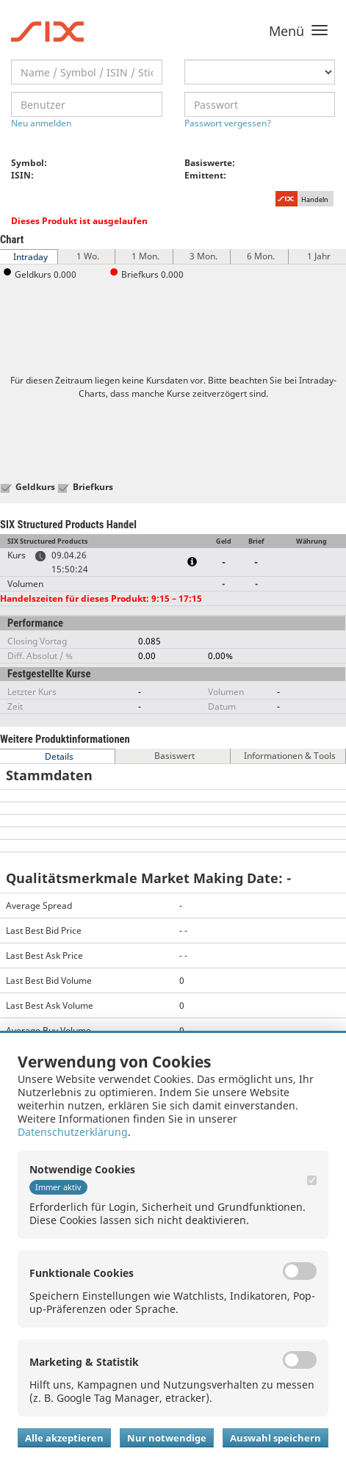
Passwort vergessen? (227, 123)
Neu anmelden (41, 123)
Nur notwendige (166, 1437)
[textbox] (86, 72)
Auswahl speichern (275, 1437)
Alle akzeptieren (64, 1437)
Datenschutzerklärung (73, 1132)
